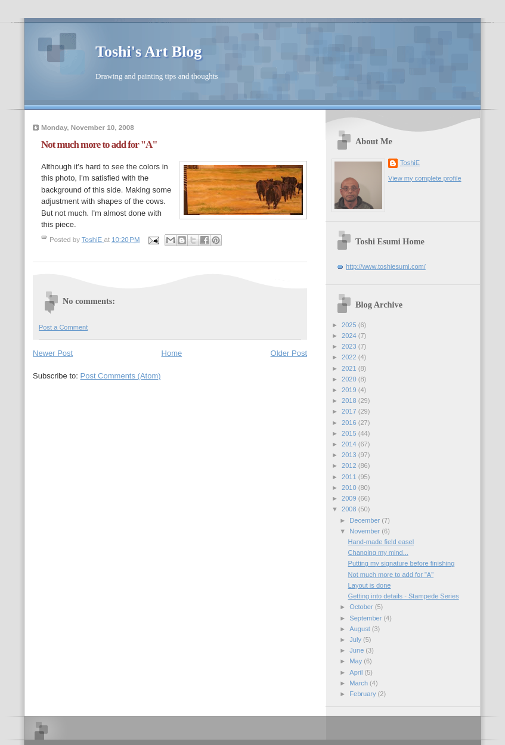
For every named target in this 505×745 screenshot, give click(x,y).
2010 (350, 487)
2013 (350, 454)
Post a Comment (63, 327)
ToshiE (410, 162)
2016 (350, 422)
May (356, 661)
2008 (350, 509)
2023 (350, 346)
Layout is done (369, 585)
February (363, 693)
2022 (350, 357)
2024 (350, 335)
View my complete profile (424, 178)
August (360, 628)
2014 (350, 444)
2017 (350, 411)
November (365, 531)
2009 (350, 498)
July (356, 639)
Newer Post (53, 353)
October (361, 606)
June (357, 650)
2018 (350, 400)
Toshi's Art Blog (148, 51)
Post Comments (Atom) (120, 375)
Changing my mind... (378, 552)
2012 (350, 465)
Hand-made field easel (381, 541)
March (359, 683)
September (366, 618)
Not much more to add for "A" (391, 574)
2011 (350, 476)
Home (172, 353)
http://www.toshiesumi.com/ (386, 266)
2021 (350, 368)
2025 (350, 324)
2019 (350, 389)
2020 (350, 379)
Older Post (289, 353)
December (365, 520)
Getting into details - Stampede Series (403, 596)
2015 (350, 433)
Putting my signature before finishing (401, 563)
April (356, 672)
